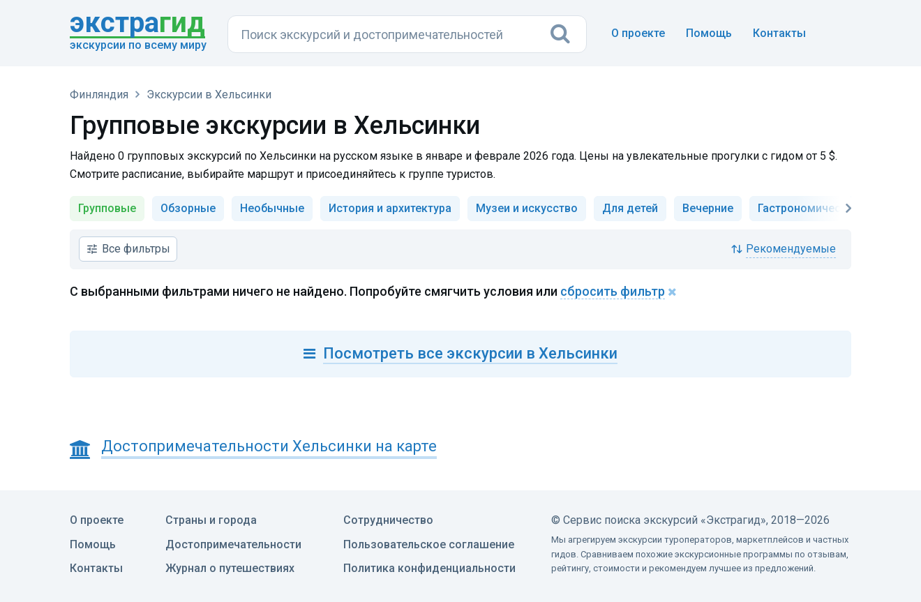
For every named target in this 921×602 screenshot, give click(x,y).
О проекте (638, 33)
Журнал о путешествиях (229, 568)
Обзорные (188, 208)
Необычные (272, 208)
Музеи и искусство (527, 208)
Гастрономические (809, 208)
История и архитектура (390, 208)
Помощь (709, 33)
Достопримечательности (233, 544)
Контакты (779, 33)
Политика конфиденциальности (429, 568)
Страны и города (211, 520)
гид (137, 23)
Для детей (630, 208)
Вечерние (707, 208)
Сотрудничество (388, 520)
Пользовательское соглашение (428, 544)
